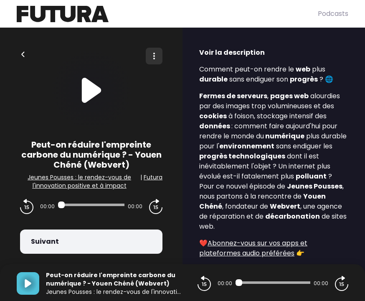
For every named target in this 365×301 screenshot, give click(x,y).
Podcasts (333, 13)
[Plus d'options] (154, 56)
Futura (153, 177)
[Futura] (167, 14)
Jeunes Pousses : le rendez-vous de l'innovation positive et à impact (79, 181)
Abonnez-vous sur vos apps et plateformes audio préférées (253, 248)
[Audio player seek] (91, 204)
